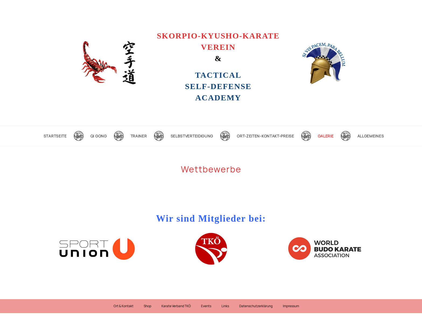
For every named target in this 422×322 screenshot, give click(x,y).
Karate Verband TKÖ (176, 306)
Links (225, 306)
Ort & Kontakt (123, 306)
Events (206, 306)
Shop (147, 306)
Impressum (291, 306)
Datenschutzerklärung (256, 306)
